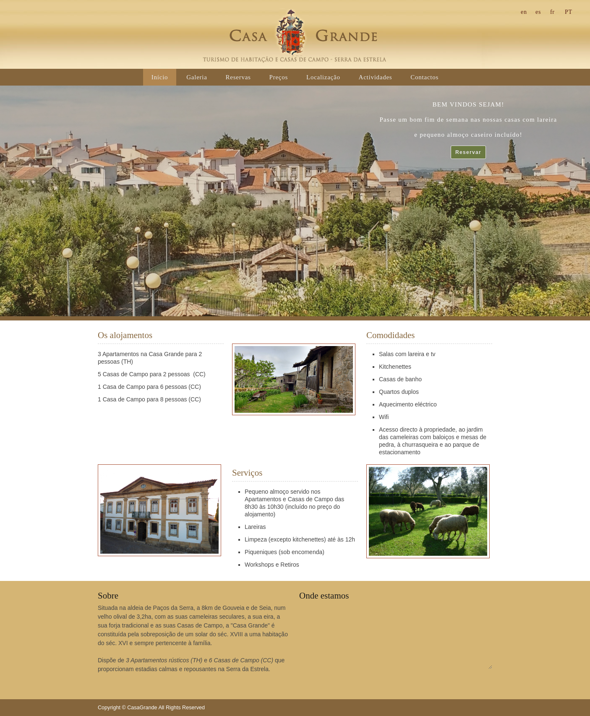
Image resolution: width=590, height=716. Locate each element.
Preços (278, 77)
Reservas (238, 77)
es (538, 12)
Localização (323, 77)
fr (552, 12)
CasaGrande (295, 35)
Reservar (468, 152)
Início (159, 77)
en (524, 12)
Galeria (196, 77)
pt (568, 12)
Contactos (424, 77)
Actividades (375, 77)
